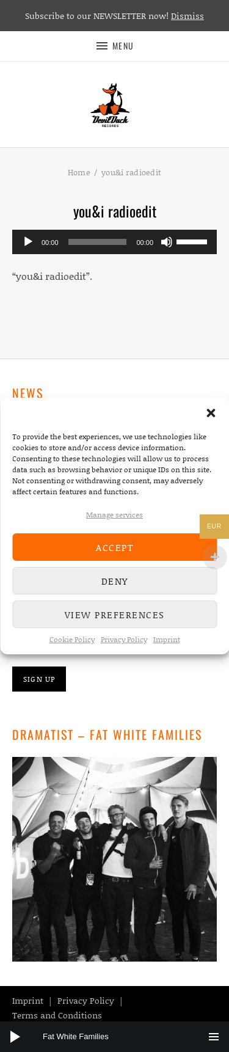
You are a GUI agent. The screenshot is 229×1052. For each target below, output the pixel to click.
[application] (114, 242)
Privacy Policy (124, 639)
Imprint (166, 639)
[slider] (97, 242)
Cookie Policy (72, 639)
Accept (114, 547)
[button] (211, 413)
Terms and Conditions (57, 1015)
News (27, 393)
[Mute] (167, 242)
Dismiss (187, 15)
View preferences (115, 614)
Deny (114, 581)
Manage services (114, 515)
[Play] (28, 242)
